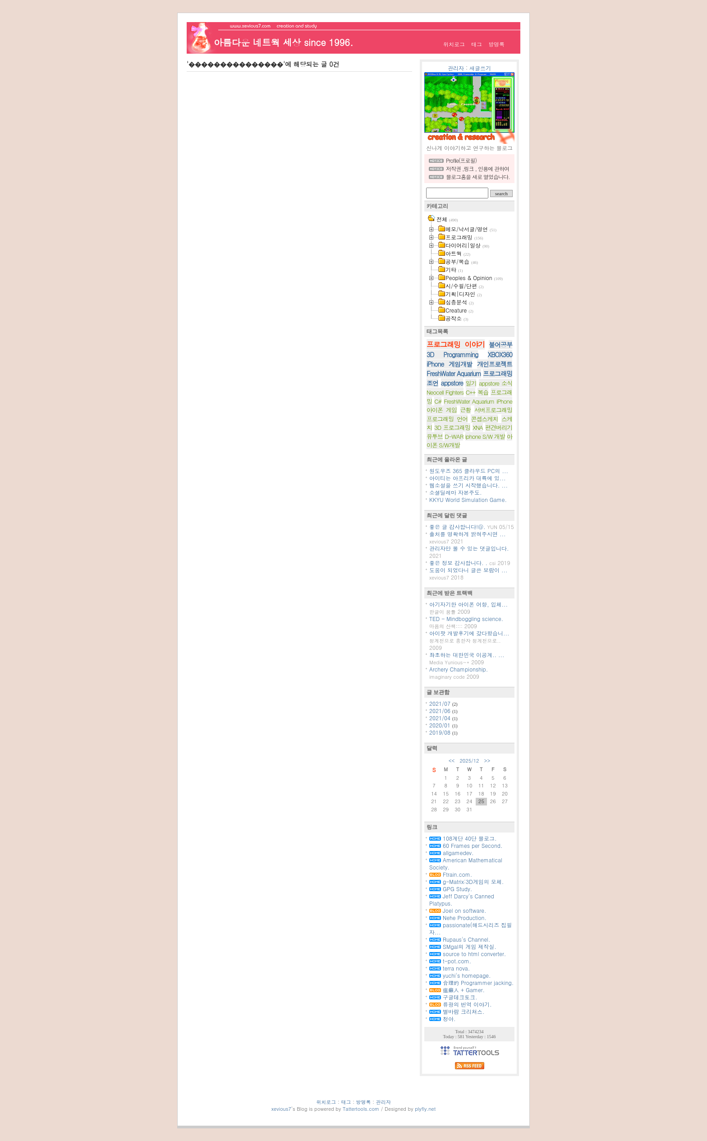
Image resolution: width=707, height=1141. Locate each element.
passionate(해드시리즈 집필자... (470, 928)
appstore (452, 382)
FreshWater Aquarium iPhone (478, 401)
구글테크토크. (453, 997)
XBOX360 (500, 354)
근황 (465, 409)
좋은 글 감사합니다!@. (457, 526)
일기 (470, 383)
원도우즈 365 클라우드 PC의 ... (468, 470)
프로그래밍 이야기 (456, 344)
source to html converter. (467, 953)
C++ (471, 392)
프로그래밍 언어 (447, 418)
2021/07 (440, 703)
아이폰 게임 (442, 409)
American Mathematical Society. (465, 863)
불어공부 (500, 344)
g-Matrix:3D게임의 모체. (466, 881)
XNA (478, 427)
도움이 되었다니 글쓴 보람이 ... (468, 570)
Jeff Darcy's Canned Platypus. (461, 899)
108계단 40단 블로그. (463, 838)
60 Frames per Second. (466, 845)
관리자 (456, 68)
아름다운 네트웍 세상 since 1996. (283, 42)
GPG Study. (450, 889)
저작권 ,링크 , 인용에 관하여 (477, 168)
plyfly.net (425, 1108)
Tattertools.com (362, 1108)
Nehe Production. (458, 917)
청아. (442, 1018)
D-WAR (454, 436)
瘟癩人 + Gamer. (457, 990)
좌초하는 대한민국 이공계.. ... (467, 654)
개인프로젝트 (494, 363)
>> (487, 760)
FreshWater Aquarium (454, 373)
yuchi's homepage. (460, 975)
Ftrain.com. (450, 874)
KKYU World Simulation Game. (468, 499)
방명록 (496, 44)
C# (437, 401)
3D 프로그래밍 (452, 427)
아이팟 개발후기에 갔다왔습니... (469, 633)
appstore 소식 (495, 383)
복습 (482, 392)
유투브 (435, 436)
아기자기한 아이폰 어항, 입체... (468, 604)
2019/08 (440, 732)
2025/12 (469, 760)
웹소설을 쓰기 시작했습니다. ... (468, 485)
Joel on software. (458, 910)
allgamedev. (451, 852)
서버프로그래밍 (493, 409)
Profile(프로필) (461, 160)
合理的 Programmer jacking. (471, 982)
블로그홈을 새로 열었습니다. (478, 176)
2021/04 (440, 718)
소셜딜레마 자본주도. (455, 492)
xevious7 (281, 1108)
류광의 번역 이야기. (460, 1004)
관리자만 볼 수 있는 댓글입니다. (469, 548)
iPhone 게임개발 (449, 363)
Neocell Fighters (445, 392)
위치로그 (454, 44)
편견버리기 (498, 427)
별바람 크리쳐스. (457, 1011)
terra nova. (449, 968)
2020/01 (440, 725)
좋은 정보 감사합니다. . (458, 562)
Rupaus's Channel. (459, 939)
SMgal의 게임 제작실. (462, 946)
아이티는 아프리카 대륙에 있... (467, 478)
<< (452, 760)
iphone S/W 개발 (485, 436)
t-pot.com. (450, 961)
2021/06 (440, 710)
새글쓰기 (480, 68)
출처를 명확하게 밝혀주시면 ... (467, 534)
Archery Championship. (458, 669)
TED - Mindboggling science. (466, 618)
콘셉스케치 (484, 418)
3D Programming (452, 354)
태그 (476, 44)
